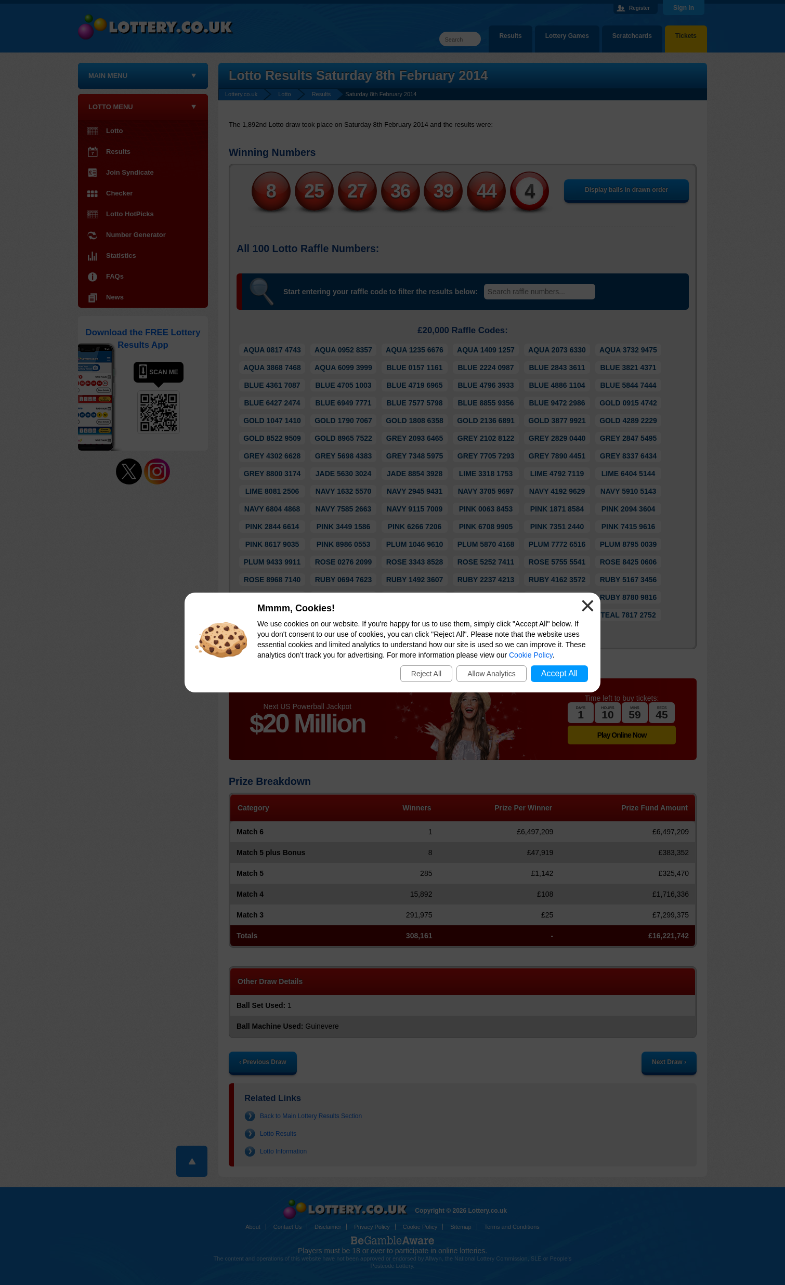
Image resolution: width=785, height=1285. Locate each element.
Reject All (426, 674)
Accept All (559, 673)
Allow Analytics (491, 674)
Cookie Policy (531, 655)
